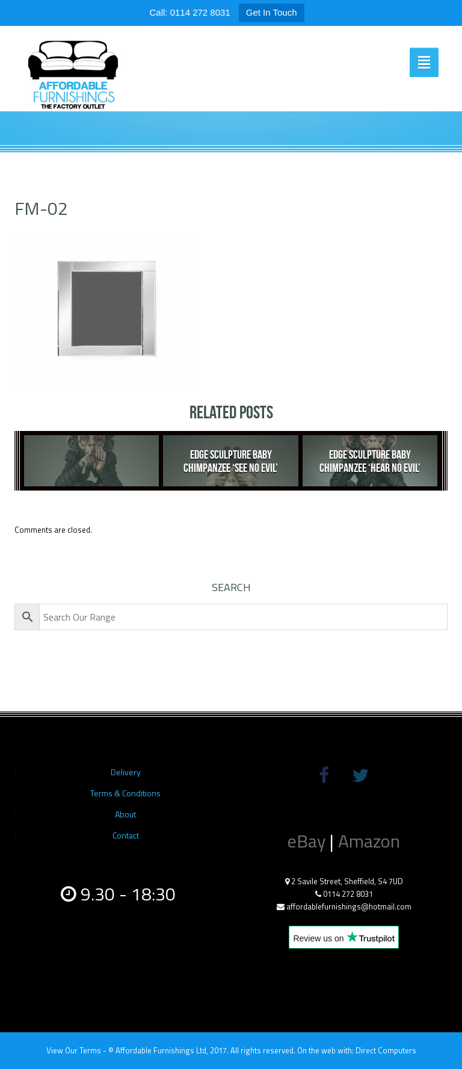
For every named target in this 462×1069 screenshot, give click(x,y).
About (125, 814)
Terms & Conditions (125, 793)
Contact (125, 835)
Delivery (126, 772)
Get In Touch (271, 12)
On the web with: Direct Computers (356, 1050)
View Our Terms (73, 1050)
